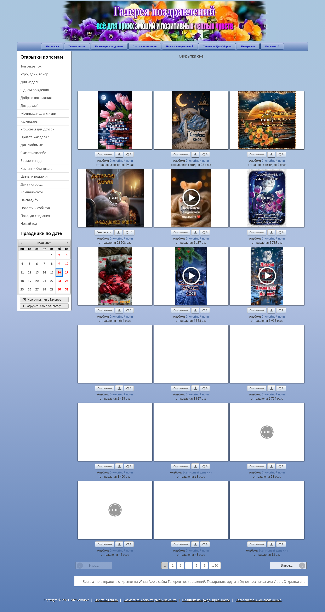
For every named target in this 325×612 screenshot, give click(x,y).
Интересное (248, 46)
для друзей (30, 105)
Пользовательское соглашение (258, 600)
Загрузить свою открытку (42, 306)
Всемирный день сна (197, 472)
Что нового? (272, 46)
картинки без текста (36, 168)
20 (37, 281)
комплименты (32, 192)
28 (44, 289)
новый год (29, 223)
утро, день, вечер (34, 74)
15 (51, 272)
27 (37, 289)
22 (51, 281)
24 (66, 281)
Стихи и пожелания (145, 46)
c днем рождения (35, 90)
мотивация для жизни (38, 113)
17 (66, 272)
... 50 (214, 565)
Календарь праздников (109, 46)
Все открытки (77, 46)
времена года (31, 160)
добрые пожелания (36, 97)
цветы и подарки (34, 176)
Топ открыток (31, 66)
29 (51, 289)
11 (22, 272)
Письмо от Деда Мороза (217, 46)
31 (66, 289)
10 (66, 264)
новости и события (36, 208)
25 (22, 289)
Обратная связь (106, 600)
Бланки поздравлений (179, 46)
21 (44, 281)
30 (59, 289)
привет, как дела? (35, 137)
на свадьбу (29, 200)
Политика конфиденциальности (206, 600)
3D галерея (52, 46)
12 (29, 272)
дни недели (30, 82)
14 (44, 272)
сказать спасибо (33, 153)
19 (29, 281)
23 (59, 281)
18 (22, 281)
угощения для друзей (38, 129)
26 (29, 289)
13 (37, 272)
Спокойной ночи (121, 161)
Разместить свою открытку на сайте (149, 600)
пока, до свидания (35, 215)
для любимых (32, 145)
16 (59, 272)
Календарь (29, 121)
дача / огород (31, 184)
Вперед (286, 565)
